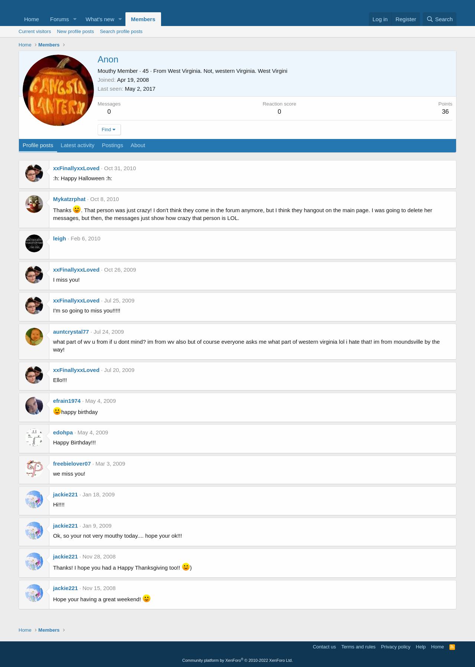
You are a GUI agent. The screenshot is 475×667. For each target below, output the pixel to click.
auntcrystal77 (71, 331)
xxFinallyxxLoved (76, 168)
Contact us (324, 647)
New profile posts (75, 31)
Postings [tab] (112, 145)
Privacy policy (395, 647)
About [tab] (138, 145)
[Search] (439, 19)
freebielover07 (72, 463)
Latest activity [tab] (78, 145)
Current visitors (35, 31)
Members (143, 19)
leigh (59, 238)
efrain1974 (67, 401)
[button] (75, 19)
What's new (100, 19)
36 (445, 111)
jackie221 (65, 494)
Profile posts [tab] (38, 145)
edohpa (63, 432)
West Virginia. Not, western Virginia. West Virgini (227, 71)
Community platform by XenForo (237, 660)
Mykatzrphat (69, 199)
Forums (59, 19)
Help (421, 647)
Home (31, 19)
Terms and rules (358, 647)
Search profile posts (121, 31)
